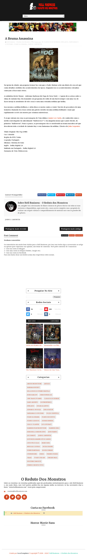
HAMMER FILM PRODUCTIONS (36, 428)
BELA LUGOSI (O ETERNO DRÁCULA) (38, 391)
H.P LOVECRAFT (47, 424)
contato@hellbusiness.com (17, 491)
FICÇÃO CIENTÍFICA (52, 413)
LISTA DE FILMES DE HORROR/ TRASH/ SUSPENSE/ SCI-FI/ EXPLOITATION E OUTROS (34, 345)
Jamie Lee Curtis (55, 118)
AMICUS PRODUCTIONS (34, 384)
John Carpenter (74, 126)
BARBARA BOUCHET (33, 387)
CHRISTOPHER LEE (46, 395)
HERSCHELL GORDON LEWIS (36, 432)
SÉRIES (41, 454)
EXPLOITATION (48, 409)
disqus (71, 235)
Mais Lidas (32, 321)
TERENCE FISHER (52, 454)
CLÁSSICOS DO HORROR (52, 42)
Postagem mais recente (15, 229)
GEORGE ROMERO (47, 420)
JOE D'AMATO (31, 435)
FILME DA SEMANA (20, 44)
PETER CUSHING (48, 446)
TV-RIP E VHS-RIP (39, 457)
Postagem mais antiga (71, 229)
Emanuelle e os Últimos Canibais (52, 345)
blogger (65, 235)
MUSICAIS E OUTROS (33, 446)
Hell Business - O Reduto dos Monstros (26, 513)
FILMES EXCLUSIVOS (48, 417)
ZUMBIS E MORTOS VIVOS (35, 465)
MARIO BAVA (46, 443)
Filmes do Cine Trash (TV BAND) (52, 370)
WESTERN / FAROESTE (34, 461)
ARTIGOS (47, 384)
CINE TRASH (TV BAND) (34, 398)
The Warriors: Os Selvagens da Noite (34, 370)
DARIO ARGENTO (32, 402)
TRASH (29, 457)
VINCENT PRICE (52, 457)
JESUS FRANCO (52, 432)
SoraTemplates (23, 553)
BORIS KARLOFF (32, 395)
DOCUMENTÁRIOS (46, 402)
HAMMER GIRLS (54, 428)
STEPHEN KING (32, 454)
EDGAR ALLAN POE (43, 406)
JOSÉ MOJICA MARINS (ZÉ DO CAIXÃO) (39, 439)
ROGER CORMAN (47, 450)
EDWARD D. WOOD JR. (34, 409)
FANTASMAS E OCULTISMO (35, 413)
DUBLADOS (64, 42)
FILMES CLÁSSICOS (33, 420)
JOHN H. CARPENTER (35, 44)
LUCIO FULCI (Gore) (33, 443)
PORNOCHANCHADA (33, 450)
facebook (79, 235)
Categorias (55, 321)
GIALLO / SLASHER (33, 424)
